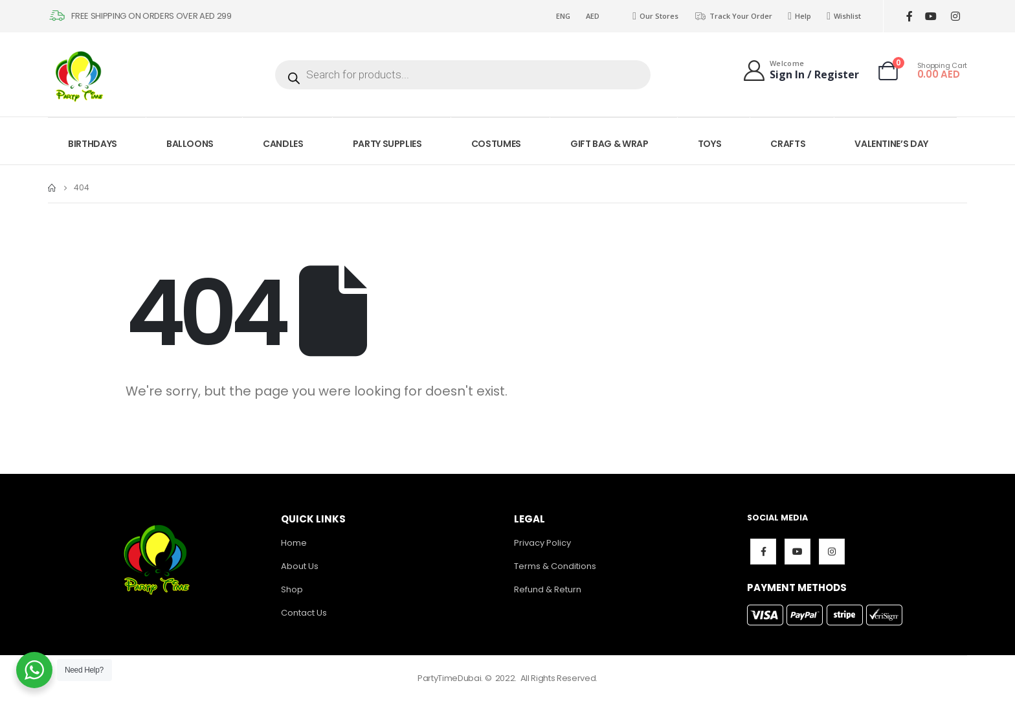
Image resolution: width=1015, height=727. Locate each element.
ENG (563, 16)
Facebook (763, 552)
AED (592, 16)
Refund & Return (547, 589)
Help (799, 16)
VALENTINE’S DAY (891, 143)
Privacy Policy (542, 543)
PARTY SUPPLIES (387, 143)
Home (294, 543)
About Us (299, 566)
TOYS (710, 143)
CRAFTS (787, 143)
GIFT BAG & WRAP (609, 143)
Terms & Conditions (555, 566)
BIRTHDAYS (92, 143)
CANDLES (283, 143)
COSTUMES (496, 143)
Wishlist (844, 16)
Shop (292, 589)
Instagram (832, 552)
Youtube (797, 552)
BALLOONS (190, 143)
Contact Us (304, 613)
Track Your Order (733, 16)
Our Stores (655, 16)
